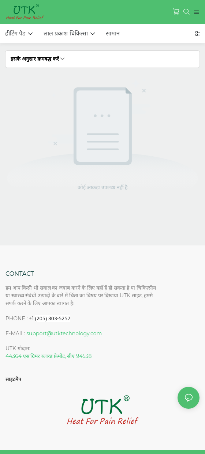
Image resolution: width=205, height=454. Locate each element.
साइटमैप (13, 379)
